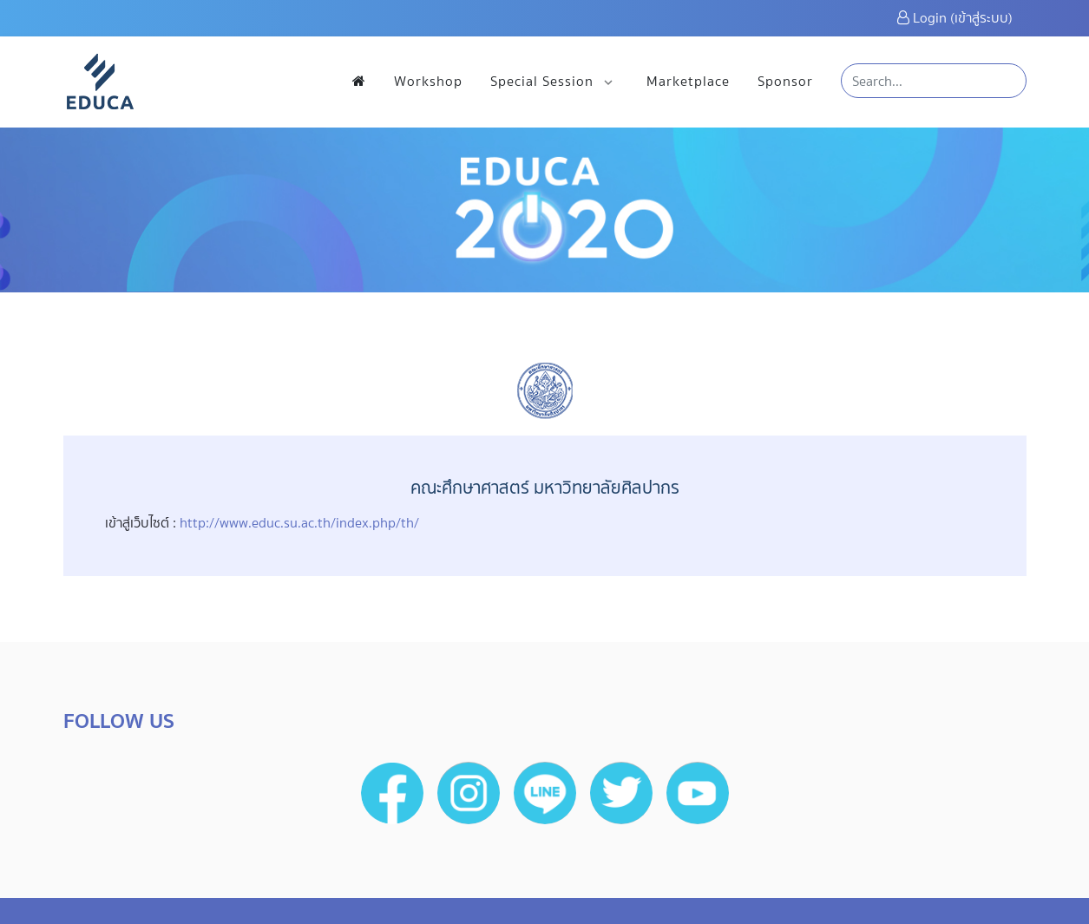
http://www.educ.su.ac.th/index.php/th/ (299, 523)
